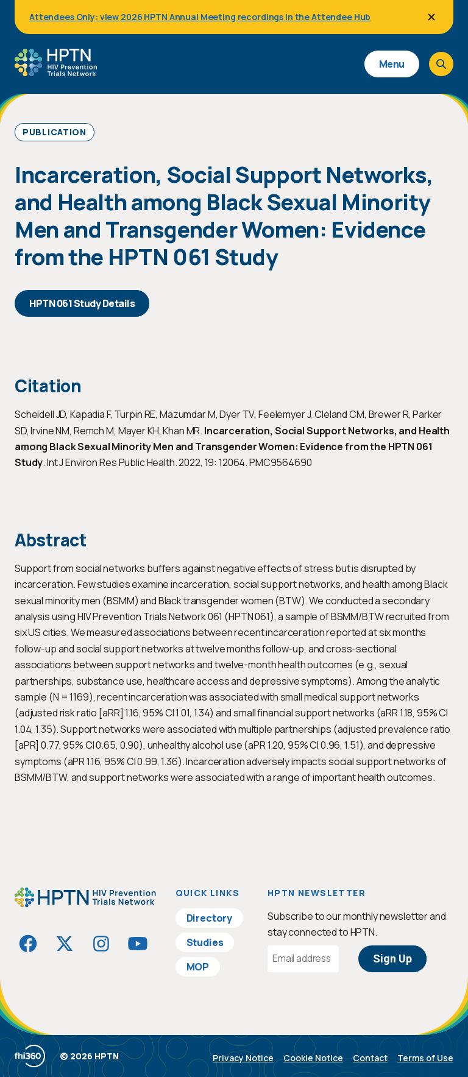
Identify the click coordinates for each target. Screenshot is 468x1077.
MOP (198, 966)
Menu (392, 64)
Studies (205, 942)
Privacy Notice (243, 1058)
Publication (55, 132)
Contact (370, 1058)
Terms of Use (425, 1058)
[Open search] (441, 64)
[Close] (431, 17)
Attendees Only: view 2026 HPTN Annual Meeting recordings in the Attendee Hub (199, 17)
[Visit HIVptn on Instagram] (101, 943)
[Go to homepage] (56, 72)
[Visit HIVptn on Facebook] (28, 943)
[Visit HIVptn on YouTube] (137, 943)
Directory (209, 918)
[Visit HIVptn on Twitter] (64, 943)
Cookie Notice (313, 1058)
